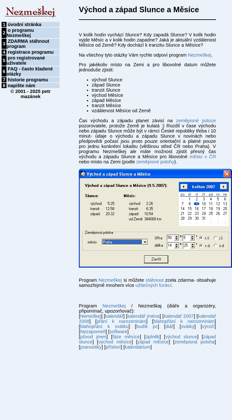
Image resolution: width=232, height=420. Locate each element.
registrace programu (31, 52)
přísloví (113, 347)
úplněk (152, 336)
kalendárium (138, 347)
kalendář (114, 316)
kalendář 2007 (179, 316)
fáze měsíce (126, 336)
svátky (187, 326)
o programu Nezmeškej (20, 33)
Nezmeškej (199, 55)
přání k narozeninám (121, 321)
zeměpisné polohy (155, 161)
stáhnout (154, 280)
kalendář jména (143, 316)
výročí (208, 326)
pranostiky (91, 347)
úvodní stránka (24, 24)
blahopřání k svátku (104, 326)
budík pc (147, 326)
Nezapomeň (93, 331)
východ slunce (181, 336)
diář (169, 326)
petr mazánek (36, 94)
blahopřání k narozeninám (184, 321)
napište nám (21, 85)
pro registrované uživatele (25, 60)
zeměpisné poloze (196, 120)
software (118, 331)
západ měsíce (153, 341)
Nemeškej (90, 316)
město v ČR (203, 156)
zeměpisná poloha (194, 341)
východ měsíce (115, 341)
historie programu (28, 79)
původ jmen (93, 336)
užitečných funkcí (153, 285)
